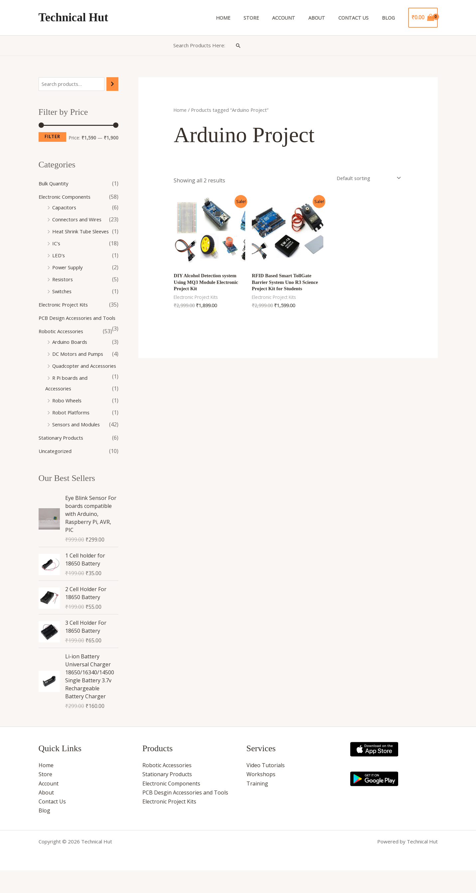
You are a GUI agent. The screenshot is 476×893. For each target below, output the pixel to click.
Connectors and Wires (79, 220)
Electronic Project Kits (65, 305)
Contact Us (359, 18)
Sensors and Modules (79, 446)
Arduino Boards (71, 353)
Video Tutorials (265, 787)
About (326, 18)
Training (257, 806)
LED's (59, 256)
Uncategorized (57, 473)
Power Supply (69, 268)
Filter (52, 137)
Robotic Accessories (63, 342)
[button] (238, 46)
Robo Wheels (68, 422)
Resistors (64, 280)
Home (243, 18)
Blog (390, 18)
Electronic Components (67, 197)
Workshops (260, 796)
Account (296, 18)
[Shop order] (363, 178)
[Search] (112, 84)
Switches (63, 292)
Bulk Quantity (56, 184)
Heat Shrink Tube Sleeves (84, 232)
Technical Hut (73, 17)
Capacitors (65, 208)
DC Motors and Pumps (80, 365)
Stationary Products (63, 459)
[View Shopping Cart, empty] (423, 18)
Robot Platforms (72, 434)
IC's (56, 244)
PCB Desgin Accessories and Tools (185, 815)
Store (267, 18)
